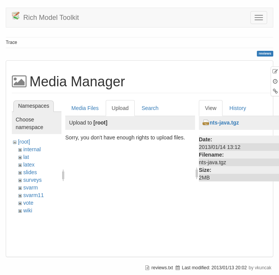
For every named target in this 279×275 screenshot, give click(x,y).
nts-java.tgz (224, 123)
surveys (32, 180)
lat (26, 157)
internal (32, 149)
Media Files (85, 108)
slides (30, 172)
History (237, 108)
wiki (27, 210)
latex (29, 165)
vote (28, 203)
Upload (120, 108)
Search (150, 108)
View (210, 108)
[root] (24, 142)
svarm (30, 187)
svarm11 (33, 195)
